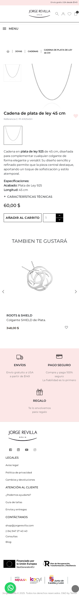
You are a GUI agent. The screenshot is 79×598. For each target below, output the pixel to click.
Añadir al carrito (23, 218)
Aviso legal (12, 465)
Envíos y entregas (16, 509)
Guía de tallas (14, 502)
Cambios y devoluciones (20, 479)
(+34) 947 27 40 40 (16, 531)
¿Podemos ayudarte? (18, 494)
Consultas (11, 536)
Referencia (10, 119)
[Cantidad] (49, 217)
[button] (4, 291)
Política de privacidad (19, 472)
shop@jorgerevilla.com (20, 525)
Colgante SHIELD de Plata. (26, 320)
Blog (8, 541)
